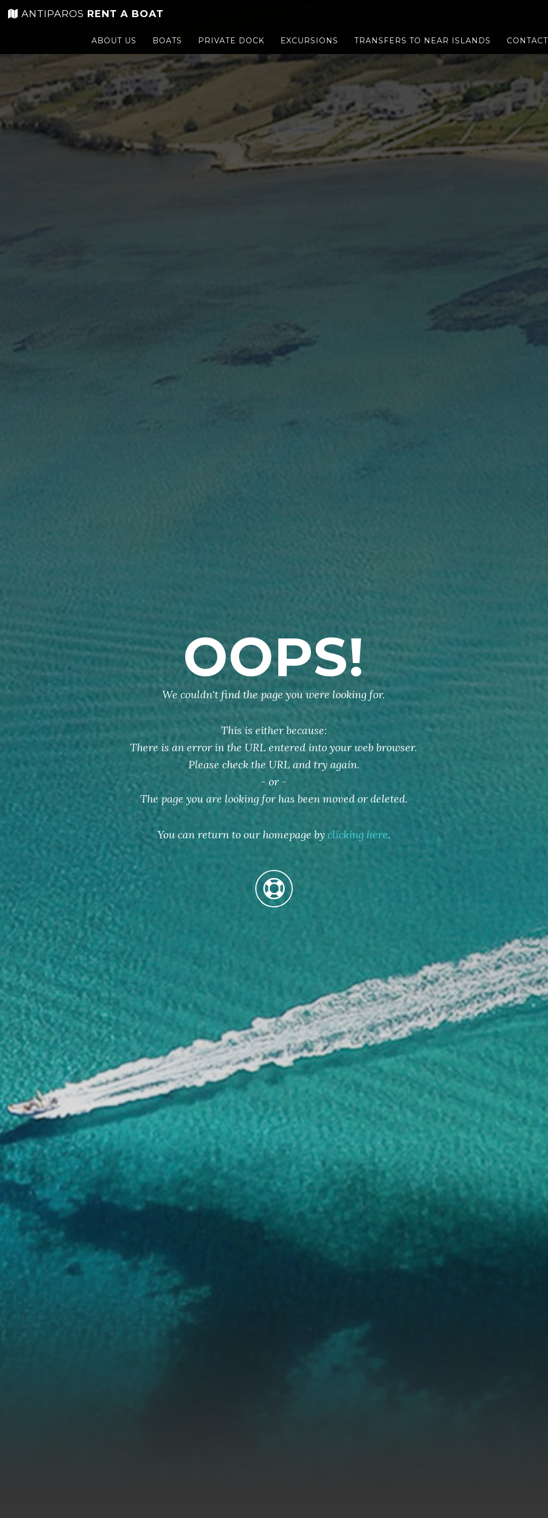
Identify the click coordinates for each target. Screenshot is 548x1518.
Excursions (309, 51)
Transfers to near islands (422, 51)
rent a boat (86, 24)
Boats (167, 51)
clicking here (358, 834)
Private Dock (231, 51)
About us (114, 51)
